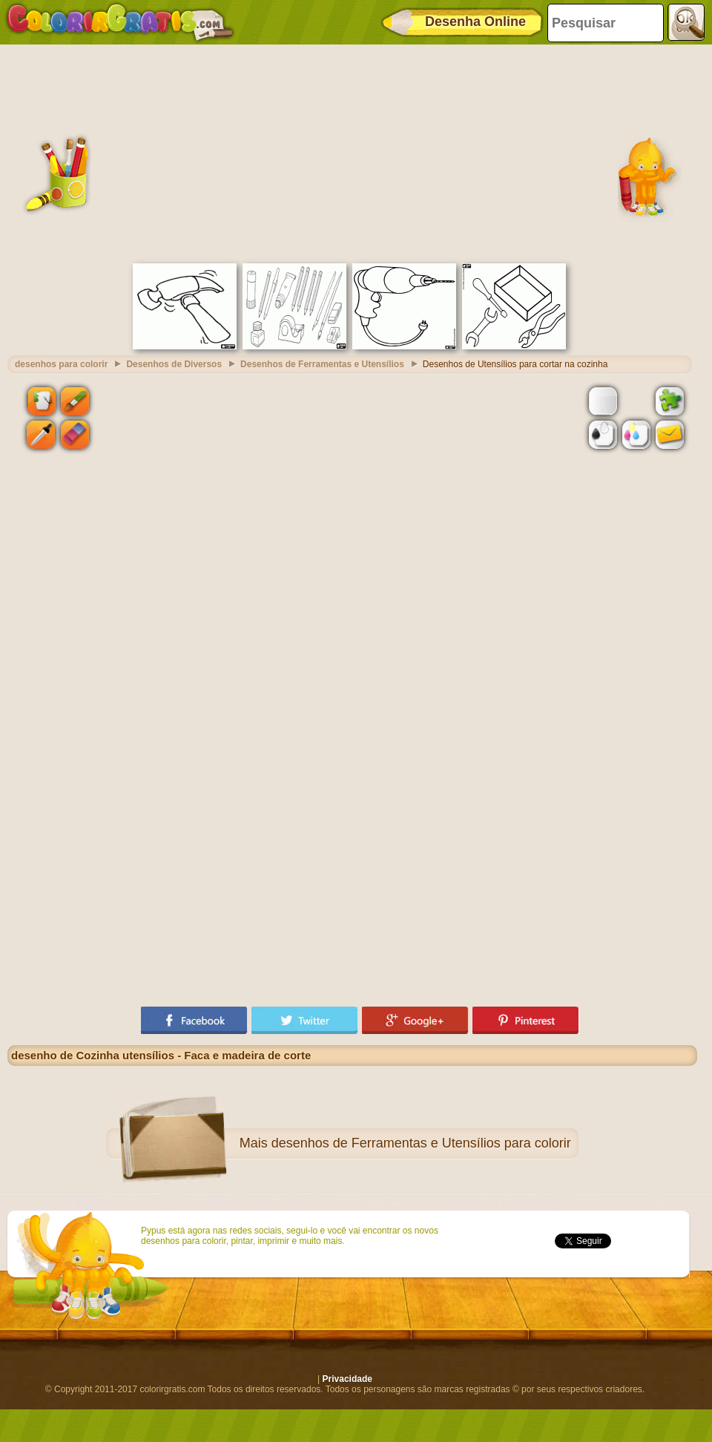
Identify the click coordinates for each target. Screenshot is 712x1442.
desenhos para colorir (61, 364)
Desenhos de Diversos (174, 364)
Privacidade (347, 1379)
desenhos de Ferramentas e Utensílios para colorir (421, 1143)
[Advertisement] (352, 152)
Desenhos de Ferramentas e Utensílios (322, 364)
